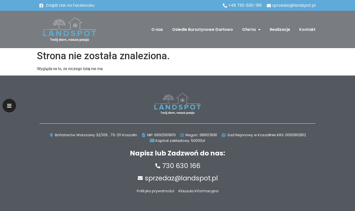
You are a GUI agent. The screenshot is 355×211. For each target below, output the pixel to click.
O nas (157, 29)
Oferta (251, 29)
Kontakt (307, 29)
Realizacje (280, 29)
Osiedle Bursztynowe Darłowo (202, 29)
